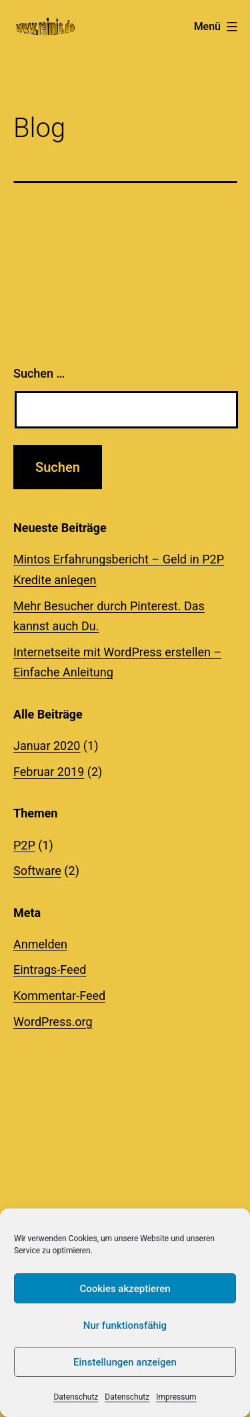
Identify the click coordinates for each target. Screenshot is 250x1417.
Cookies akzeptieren (124, 1289)
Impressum (176, 1397)
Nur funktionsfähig (125, 1325)
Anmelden (40, 944)
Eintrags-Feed (49, 969)
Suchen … (39, 373)
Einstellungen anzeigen (125, 1362)
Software (37, 871)
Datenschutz (75, 1397)
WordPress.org (53, 1022)
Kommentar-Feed (59, 996)
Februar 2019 (48, 772)
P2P (24, 845)
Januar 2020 (46, 746)
